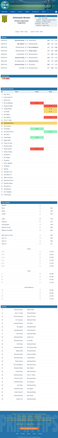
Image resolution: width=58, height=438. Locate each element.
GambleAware (19, 424)
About (34, 433)
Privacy (23, 433)
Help (17, 433)
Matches (4, 11)
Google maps (45, 25)
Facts (20, 11)
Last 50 (33, 31)
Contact (40, 433)
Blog (43, 11)
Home (21, 31)
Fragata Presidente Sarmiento (50, 20)
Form (27, 11)
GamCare (39, 424)
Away (25, 31)
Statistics (35, 11)
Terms (28, 433)
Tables (12, 11)
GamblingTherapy (30, 424)
